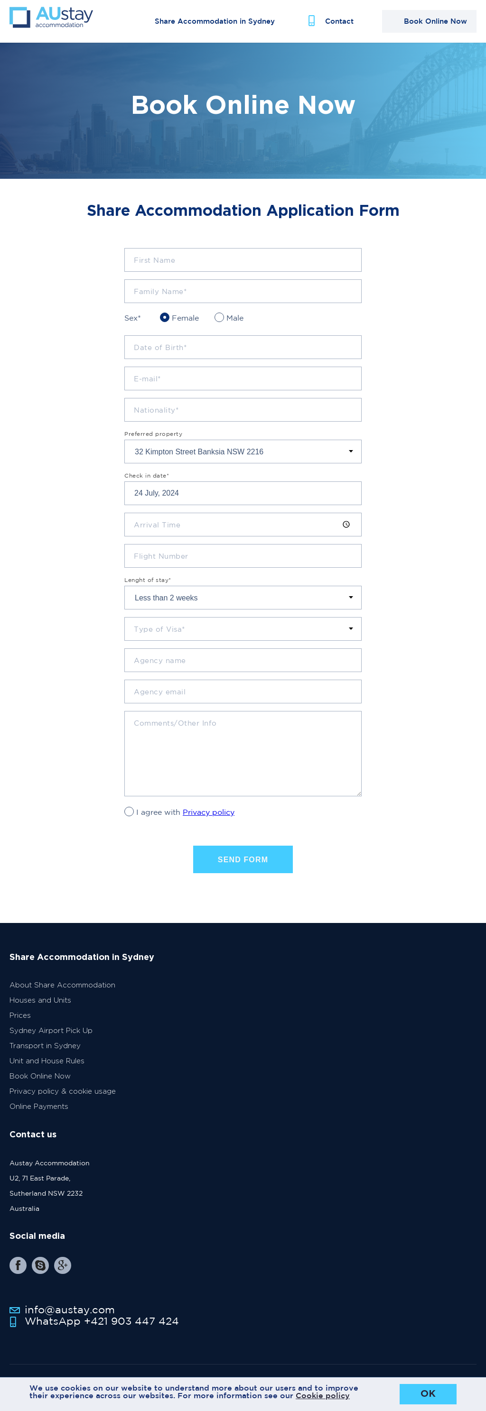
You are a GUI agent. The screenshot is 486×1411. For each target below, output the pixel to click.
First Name (154, 268)
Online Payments (38, 1115)
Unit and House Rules (46, 1069)
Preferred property (153, 442)
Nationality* (156, 418)
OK (428, 1394)
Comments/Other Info (175, 731)
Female (185, 326)
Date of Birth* (160, 356)
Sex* (132, 326)
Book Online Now (40, 1084)
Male (234, 326)
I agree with (185, 820)
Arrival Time (157, 533)
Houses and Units (40, 1009)
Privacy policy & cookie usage (62, 1100)
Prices (20, 1024)
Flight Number (161, 564)
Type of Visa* (159, 637)
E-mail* (147, 387)
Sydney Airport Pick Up (51, 1039)
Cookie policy (323, 1395)
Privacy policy (208, 820)
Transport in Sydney (45, 1054)
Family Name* (160, 300)
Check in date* (146, 484)
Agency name (160, 669)
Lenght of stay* (147, 588)
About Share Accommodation (62, 993)
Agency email (160, 700)
